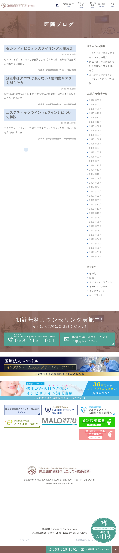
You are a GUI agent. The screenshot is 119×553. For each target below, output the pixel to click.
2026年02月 (95, 104)
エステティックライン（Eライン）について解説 (101, 79)
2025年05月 (95, 144)
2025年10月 (95, 122)
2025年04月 (95, 148)
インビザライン (97, 291)
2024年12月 (95, 165)
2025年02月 (95, 157)
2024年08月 (95, 183)
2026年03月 (95, 100)
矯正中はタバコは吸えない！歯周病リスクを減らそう (101, 66)
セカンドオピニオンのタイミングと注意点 (39, 48)
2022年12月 (95, 204)
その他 (92, 273)
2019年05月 (95, 257)
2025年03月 (95, 152)
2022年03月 (95, 243)
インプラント (96, 295)
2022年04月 (95, 239)
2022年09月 (95, 217)
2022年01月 (95, 252)
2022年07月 (95, 226)
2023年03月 (95, 191)
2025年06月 (95, 139)
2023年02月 (95, 196)
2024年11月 (95, 170)
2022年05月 (95, 235)
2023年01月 (95, 200)
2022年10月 (95, 213)
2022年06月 (95, 230)
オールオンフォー (98, 286)
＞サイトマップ (24, 540)
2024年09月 (95, 178)
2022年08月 (95, 222)
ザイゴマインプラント (100, 282)
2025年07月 (95, 135)
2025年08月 (95, 131)
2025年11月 (95, 117)
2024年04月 (95, 187)
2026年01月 (95, 109)
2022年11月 (95, 209)
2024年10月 (95, 174)
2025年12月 (95, 113)
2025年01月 (95, 161)
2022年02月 (95, 248)
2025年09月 (95, 126)
